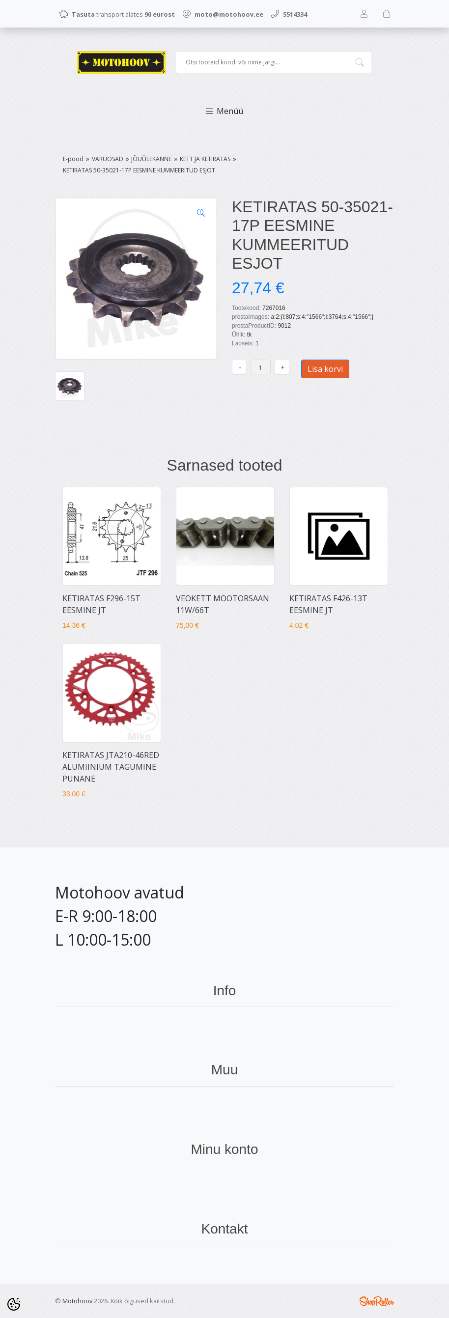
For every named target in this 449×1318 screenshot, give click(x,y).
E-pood (73, 159)
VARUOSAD (107, 159)
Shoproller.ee (377, 1301)
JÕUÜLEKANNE (151, 159)
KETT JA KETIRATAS (205, 159)
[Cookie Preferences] (14, 1304)
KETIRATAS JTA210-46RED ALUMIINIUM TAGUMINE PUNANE (110, 767)
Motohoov (77, 1300)
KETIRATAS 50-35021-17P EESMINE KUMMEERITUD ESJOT (139, 170)
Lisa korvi (325, 369)
